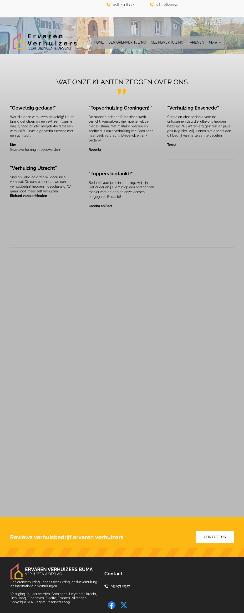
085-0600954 (167, 4)
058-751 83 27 (123, 4)
